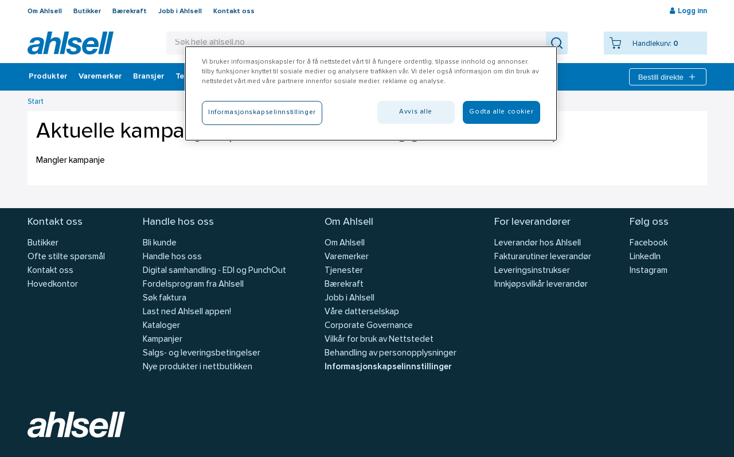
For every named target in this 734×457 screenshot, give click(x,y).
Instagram (648, 271)
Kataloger (161, 326)
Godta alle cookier (501, 112)
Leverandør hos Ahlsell (537, 243)
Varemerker (100, 76)
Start (36, 102)
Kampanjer (162, 339)
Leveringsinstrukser (532, 271)
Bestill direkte (667, 77)
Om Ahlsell (45, 11)
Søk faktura (164, 298)
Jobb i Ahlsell (180, 11)
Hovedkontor (53, 284)
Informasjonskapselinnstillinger (388, 367)
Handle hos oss (172, 257)
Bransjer (148, 76)
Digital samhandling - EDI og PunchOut (214, 271)
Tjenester (344, 271)
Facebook (648, 243)
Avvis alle (415, 112)
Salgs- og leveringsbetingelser (201, 353)
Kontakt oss (234, 11)
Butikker (87, 11)
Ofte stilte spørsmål (66, 257)
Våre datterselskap (362, 312)
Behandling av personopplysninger (390, 353)
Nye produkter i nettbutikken (197, 367)
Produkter (48, 76)
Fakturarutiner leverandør (542, 257)
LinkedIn (645, 257)
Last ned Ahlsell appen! (187, 312)
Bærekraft (129, 11)
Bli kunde (160, 243)
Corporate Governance (369, 326)
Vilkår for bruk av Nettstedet (379, 339)
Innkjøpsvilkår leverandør (541, 284)
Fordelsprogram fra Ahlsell (193, 284)
